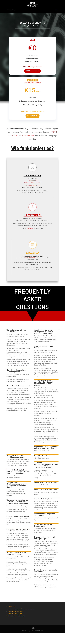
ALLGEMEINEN (32, 180)
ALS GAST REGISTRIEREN (32, 70)
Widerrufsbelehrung (15, 613)
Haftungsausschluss (15, 611)
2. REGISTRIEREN (32, 215)
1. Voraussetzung (32, 175)
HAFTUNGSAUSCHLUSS (32, 186)
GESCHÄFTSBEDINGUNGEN (32, 182)
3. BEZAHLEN (32, 252)
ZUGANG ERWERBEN (32, 115)
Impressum (11, 606)
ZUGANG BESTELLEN (31, 258)
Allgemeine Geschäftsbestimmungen (21, 609)
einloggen (30, 228)
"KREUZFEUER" (28, 135)
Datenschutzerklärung (16, 616)
